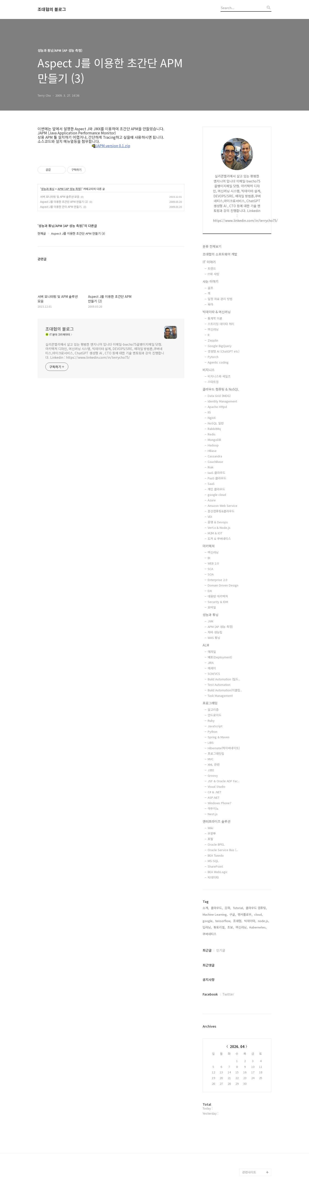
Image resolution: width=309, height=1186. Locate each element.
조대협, (237, 921)
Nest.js (213, 814)
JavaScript (215, 726)
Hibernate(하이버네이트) (224, 748)
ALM (206, 645)
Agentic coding (218, 362)
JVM (210, 621)
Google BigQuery (220, 346)
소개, (206, 908)
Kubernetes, (258, 927)
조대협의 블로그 (52, 9)
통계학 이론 (215, 318)
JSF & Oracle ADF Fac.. (224, 781)
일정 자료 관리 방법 (220, 299)
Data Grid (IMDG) (219, 396)
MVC (210, 759)
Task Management (220, 695)
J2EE (211, 770)
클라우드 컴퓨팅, (256, 908)
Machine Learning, (215, 914)
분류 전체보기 (212, 246)
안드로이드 (214, 715)
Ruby (211, 720)
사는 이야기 (210, 281)
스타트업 (213, 382)
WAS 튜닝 (214, 637)
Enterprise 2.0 (217, 580)
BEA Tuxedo (216, 855)
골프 (210, 288)
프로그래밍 (210, 703)
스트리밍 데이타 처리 (221, 324)
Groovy (213, 775)
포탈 (210, 839)
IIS (209, 412)
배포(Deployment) (220, 657)
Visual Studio (216, 786)
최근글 (207, 950)
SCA (210, 569)
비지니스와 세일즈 (219, 376)
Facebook (210, 994)
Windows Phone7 (219, 803)
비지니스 (209, 369)
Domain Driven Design (223, 585)
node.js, (263, 921)
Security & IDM (218, 602)
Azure (212, 500)
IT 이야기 (209, 262)
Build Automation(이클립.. (225, 690)
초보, (230, 927)
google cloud (217, 494)
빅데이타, (250, 921)
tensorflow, (223, 921)
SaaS (211, 483)
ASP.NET (213, 797)
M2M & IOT (215, 533)
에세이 (212, 668)
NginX (211, 417)
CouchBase (215, 461)
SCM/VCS (214, 673)
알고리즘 (213, 709)
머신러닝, (242, 927)
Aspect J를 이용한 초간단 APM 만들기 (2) (64, 202)
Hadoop (213, 445)
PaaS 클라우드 (217, 478)
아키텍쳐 (209, 546)
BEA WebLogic (218, 872)
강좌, (228, 908)
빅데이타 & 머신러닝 (217, 311)
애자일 (212, 651)
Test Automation (219, 684)
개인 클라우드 (216, 489)
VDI (210, 516)
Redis (211, 434)
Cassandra (215, 456)
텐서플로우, (245, 914)
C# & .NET (214, 792)
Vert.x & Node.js (219, 527)
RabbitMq (214, 428)
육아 (210, 304)
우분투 (212, 833)
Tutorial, (238, 908)
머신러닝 (213, 329)
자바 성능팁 (215, 632)
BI (209, 558)
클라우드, (217, 908)
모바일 (212, 607)
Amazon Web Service (222, 505)
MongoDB (214, 439)
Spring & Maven (218, 737)
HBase (212, 450)
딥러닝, (207, 927)
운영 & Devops (218, 522)
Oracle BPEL (216, 844)
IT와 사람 (213, 274)
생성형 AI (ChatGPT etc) (223, 351)
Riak (210, 467)
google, (208, 921)
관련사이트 (249, 1172)
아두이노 (213, 808)
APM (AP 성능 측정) (70, 189)
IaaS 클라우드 (216, 472)
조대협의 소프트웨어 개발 (220, 254)
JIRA (211, 662)
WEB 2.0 (213, 563)
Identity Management (222, 401)
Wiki (210, 828)
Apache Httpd (217, 406)
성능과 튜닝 (47, 189)
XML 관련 (214, 764)
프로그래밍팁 (216, 753)
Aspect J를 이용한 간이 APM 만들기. (61, 207)
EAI (210, 591)
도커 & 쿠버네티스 (219, 538)
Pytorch (213, 357)
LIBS (211, 742)
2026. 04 (237, 1046)
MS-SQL (213, 861)
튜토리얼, (220, 927)
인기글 (220, 950)
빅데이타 (213, 877)
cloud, (258, 914)
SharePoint (215, 866)
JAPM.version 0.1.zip (111, 146)
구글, (232, 914)
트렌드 (212, 268)
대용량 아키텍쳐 (218, 596)
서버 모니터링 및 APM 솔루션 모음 (59, 196)
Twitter (228, 994)
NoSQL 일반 (216, 423)
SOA (211, 574)
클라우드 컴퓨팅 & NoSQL (221, 389)
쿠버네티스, (210, 934)
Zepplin (213, 340)
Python (212, 731)
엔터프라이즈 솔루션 (216, 821)
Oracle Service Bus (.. (223, 850)
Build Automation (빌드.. (224, 679)
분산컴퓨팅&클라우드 (221, 511)
